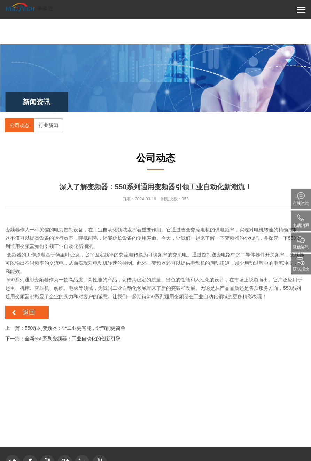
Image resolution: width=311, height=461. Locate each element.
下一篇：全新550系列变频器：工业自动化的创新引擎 (62, 338)
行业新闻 (48, 125)
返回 (29, 312)
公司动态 (19, 125)
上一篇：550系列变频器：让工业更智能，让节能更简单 (65, 328)
